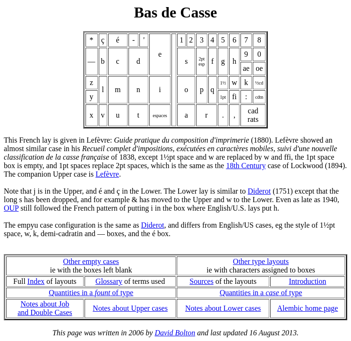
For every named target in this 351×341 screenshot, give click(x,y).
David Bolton (174, 333)
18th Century (245, 166)
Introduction (307, 281)
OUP (11, 208)
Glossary (108, 281)
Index (35, 281)
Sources (201, 281)
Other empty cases (91, 261)
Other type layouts (261, 261)
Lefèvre (107, 174)
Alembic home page (307, 308)
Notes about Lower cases (223, 308)
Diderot (259, 191)
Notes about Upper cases (130, 308)
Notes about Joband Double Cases (44, 308)
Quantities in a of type (91, 293)
